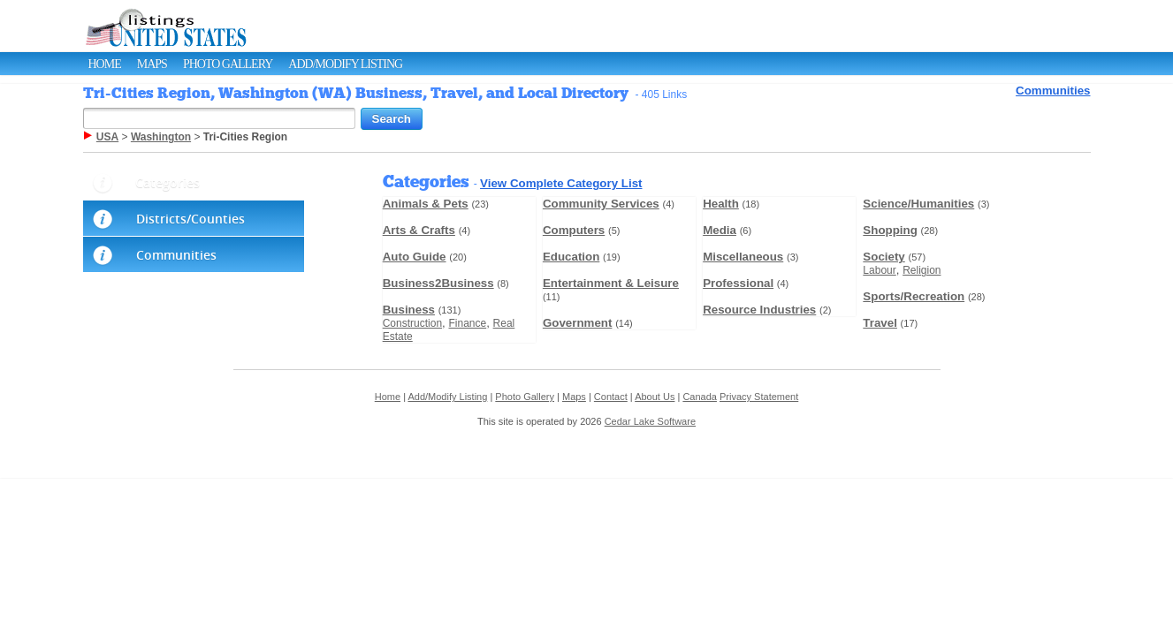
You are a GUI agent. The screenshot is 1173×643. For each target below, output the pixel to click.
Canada (699, 396)
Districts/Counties (190, 218)
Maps (152, 64)
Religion (922, 270)
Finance (467, 323)
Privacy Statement (759, 396)
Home (104, 64)
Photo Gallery (227, 64)
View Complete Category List (561, 183)
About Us (654, 396)
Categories (167, 182)
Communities (1053, 90)
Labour (879, 270)
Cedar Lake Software (650, 421)
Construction (412, 323)
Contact (611, 396)
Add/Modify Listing (345, 64)
